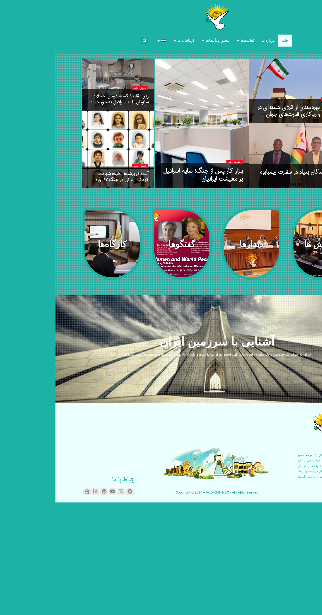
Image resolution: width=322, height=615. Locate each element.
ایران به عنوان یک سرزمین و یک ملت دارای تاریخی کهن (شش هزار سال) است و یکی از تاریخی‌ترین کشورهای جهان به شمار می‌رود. (162, 468)
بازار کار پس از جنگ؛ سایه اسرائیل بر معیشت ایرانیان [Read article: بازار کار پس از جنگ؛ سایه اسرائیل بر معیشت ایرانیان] (147, 288)
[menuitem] (106, 41)
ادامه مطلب (288, 600)
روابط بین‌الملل (277, 211)
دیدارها (283, 276)
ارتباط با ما (68, 592)
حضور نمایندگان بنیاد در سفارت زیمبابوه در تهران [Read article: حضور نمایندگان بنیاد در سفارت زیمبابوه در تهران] (246, 289)
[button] (89, 40)
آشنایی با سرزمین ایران (162, 455)
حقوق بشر (289, 111)
